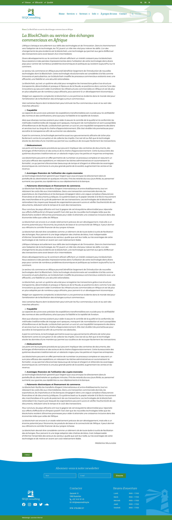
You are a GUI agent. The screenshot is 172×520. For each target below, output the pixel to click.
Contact (123, 14)
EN (145, 2)
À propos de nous (109, 14)
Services (72, 14)
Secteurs (84, 14)
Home (62, 14)
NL (141, 2)
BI (149, 2)
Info (95, 14)
